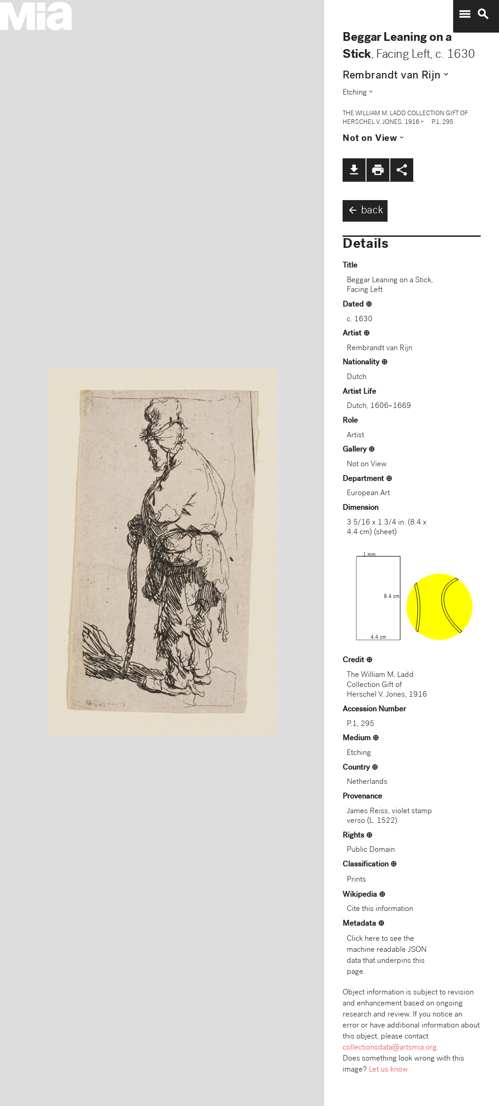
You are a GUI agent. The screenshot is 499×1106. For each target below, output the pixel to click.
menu (464, 14)
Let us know (388, 1070)
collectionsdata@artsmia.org (390, 1048)
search (483, 14)
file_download (354, 170)
